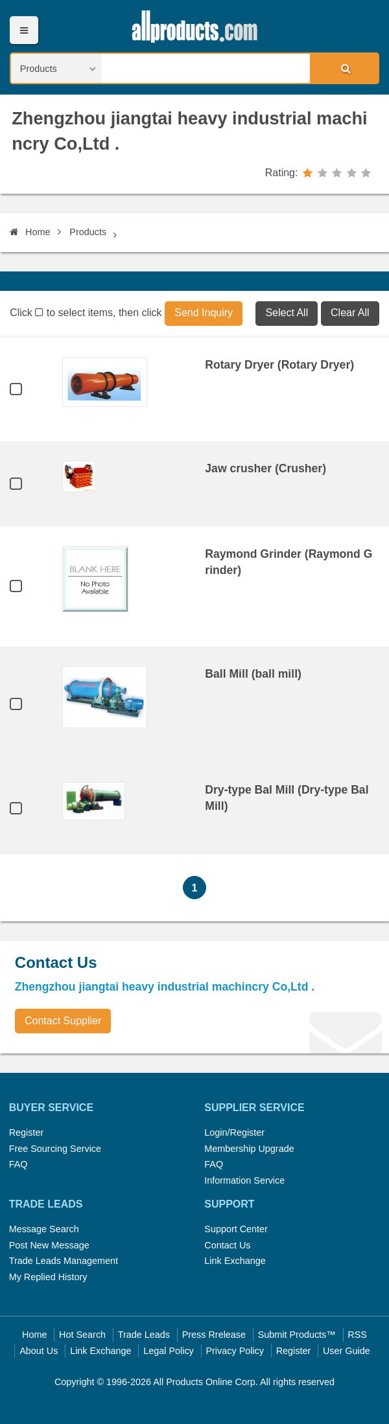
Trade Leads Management (63, 1261)
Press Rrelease (214, 1334)
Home (30, 232)
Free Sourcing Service (55, 1148)
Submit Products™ (297, 1334)
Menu (23, 30)
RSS (357, 1334)
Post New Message (49, 1245)
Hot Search (82, 1334)
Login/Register (234, 1132)
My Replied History (48, 1277)
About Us (38, 1351)
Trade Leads (144, 1334)
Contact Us (227, 1245)
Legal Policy (168, 1351)
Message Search (44, 1229)
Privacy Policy (235, 1351)
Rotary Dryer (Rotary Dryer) (279, 364)
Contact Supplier (63, 1020)
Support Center (236, 1229)
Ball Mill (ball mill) (253, 673)
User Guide (346, 1351)
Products (87, 232)
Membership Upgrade (249, 1148)
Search (343, 68)
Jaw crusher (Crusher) (265, 468)
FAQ (18, 1164)
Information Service (244, 1180)
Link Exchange (234, 1261)
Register (26, 1132)
